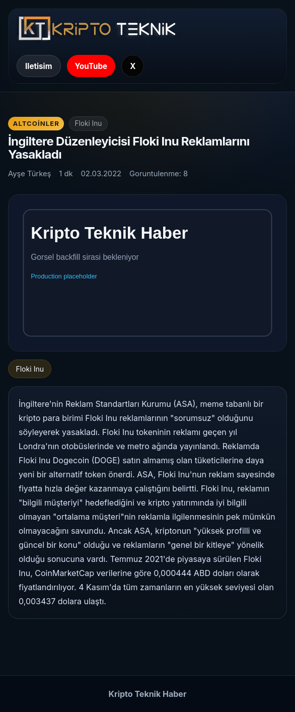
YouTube (91, 66)
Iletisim (38, 66)
